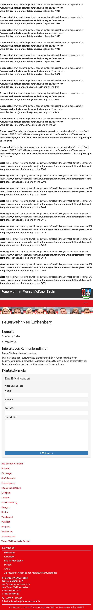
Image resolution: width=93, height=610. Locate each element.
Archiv (7, 568)
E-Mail (9, 399)
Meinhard (5, 492)
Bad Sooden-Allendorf (12, 463)
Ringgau (5, 507)
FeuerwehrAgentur (38, 607)
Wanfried (5, 522)
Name (9, 390)
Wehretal (5, 526)
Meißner (5, 497)
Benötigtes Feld (14, 386)
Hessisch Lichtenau (11, 488)
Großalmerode (8, 478)
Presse (7, 564)
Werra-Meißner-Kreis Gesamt (15, 541)
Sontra (4, 512)
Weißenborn (7, 531)
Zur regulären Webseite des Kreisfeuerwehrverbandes (30, 572)
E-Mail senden (46, 453)
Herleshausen (8, 483)
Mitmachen (9, 552)
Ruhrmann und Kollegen (68, 607)
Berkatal (5, 468)
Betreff (9, 408)
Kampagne (9, 556)
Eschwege (6, 473)
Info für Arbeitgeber (13, 560)
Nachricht (11, 417)
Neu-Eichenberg (9, 502)
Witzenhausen (8, 536)
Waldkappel (7, 517)
